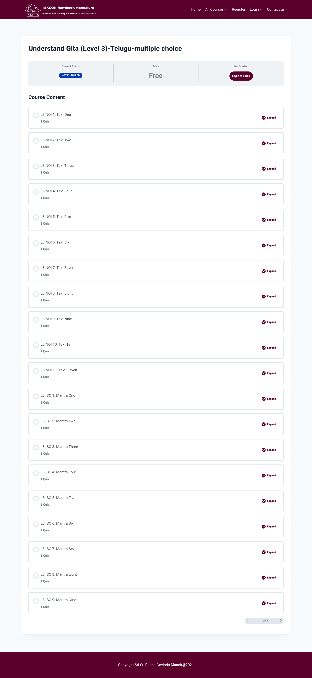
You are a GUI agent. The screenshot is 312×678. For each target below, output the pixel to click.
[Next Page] (281, 620)
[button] (226, 9)
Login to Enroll (241, 76)
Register (238, 9)
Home (196, 9)
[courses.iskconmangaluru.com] (59, 9)
